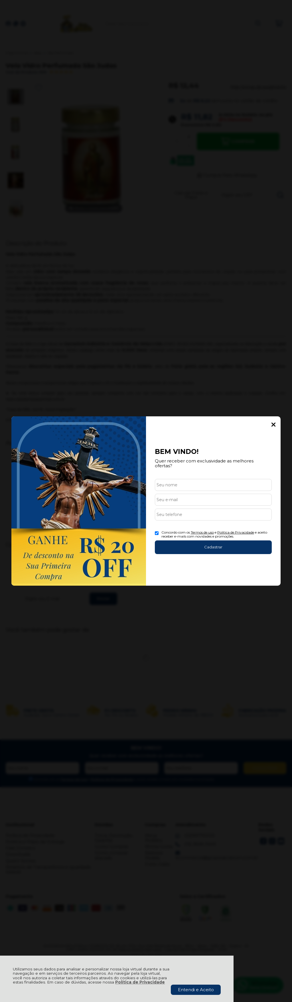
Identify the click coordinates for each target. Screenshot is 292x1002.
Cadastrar (213, 547)
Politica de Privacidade (235, 532)
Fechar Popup (273, 424)
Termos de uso (202, 532)
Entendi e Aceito (196, 989)
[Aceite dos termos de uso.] (157, 533)
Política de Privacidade (140, 982)
